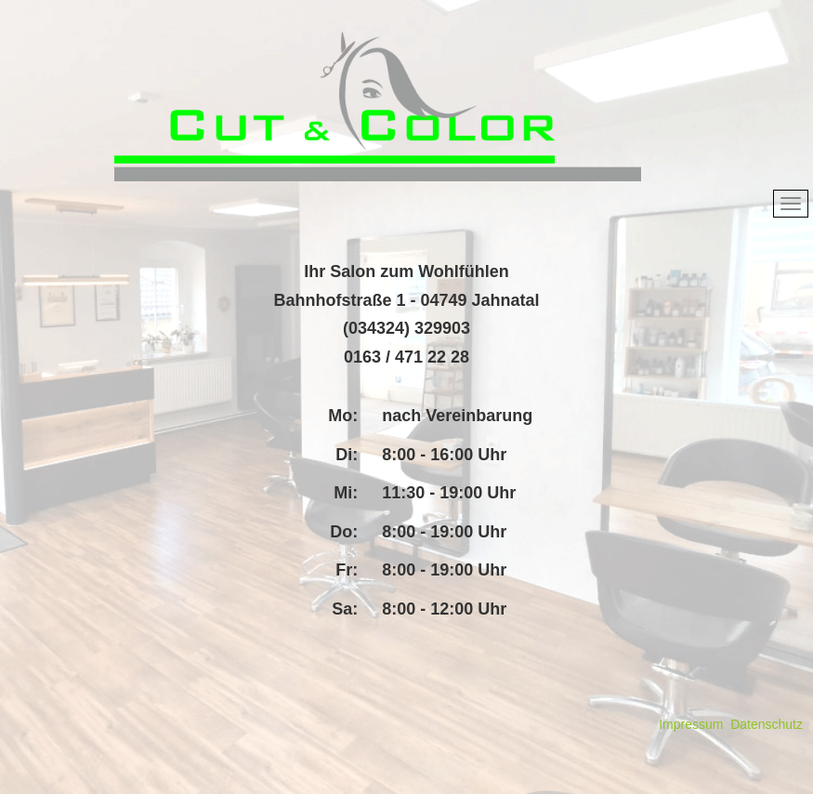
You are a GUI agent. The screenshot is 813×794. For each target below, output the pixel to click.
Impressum (691, 724)
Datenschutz (766, 724)
